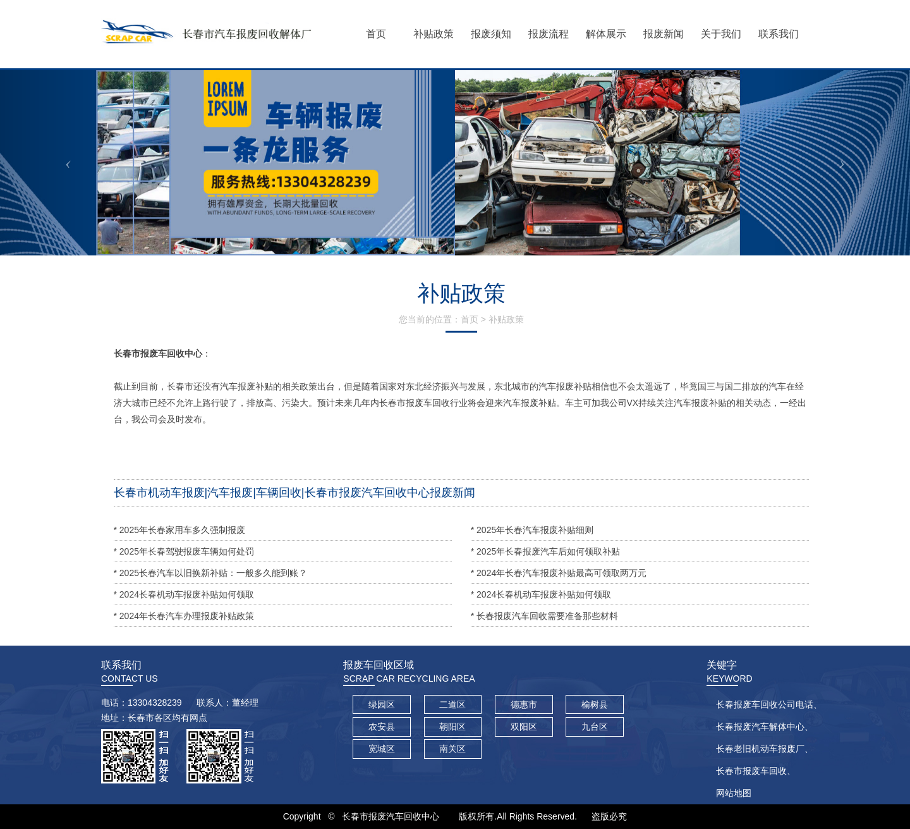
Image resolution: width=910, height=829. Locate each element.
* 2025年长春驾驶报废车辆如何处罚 (184, 551)
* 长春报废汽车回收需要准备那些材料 (544, 616)
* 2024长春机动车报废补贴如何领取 (184, 594)
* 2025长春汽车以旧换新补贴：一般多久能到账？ (210, 573)
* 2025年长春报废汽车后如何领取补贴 (545, 551)
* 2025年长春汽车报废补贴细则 (532, 530)
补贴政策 (506, 319)
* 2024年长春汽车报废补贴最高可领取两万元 (558, 573)
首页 (469, 319)
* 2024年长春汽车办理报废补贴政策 (184, 616)
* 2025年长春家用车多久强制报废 (179, 530)
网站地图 (733, 793)
